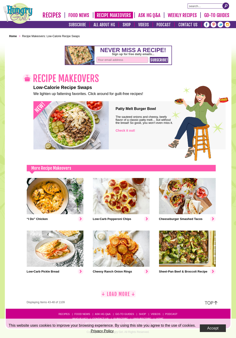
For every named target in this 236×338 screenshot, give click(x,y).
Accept (212, 328)
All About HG (104, 24)
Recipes (51, 15)
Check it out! (125, 130)
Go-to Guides (124, 314)
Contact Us (188, 24)
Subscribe (77, 24)
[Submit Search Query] (225, 5)
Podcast (163, 24)
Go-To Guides (216, 15)
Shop (127, 24)
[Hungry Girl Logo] (18, 13)
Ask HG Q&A (149, 15)
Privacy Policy (102, 331)
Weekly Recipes (182, 15)
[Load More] (118, 296)
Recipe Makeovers (114, 15)
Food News (78, 15)
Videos (143, 24)
